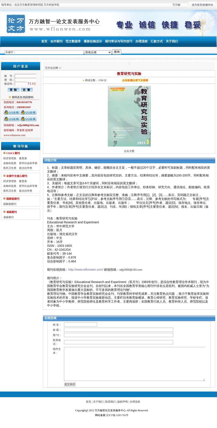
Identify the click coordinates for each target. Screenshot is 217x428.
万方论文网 (51, 67)
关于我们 (98, 401)
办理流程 (135, 401)
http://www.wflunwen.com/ (85, 269)
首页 (88, 401)
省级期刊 (8, 217)
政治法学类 (25, 168)
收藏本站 (208, 4)
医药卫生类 (9, 168)
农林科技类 (9, 163)
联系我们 (110, 401)
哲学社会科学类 (28, 163)
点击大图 (129, 151)
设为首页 (197, 4)
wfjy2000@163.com (130, 269)
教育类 (23, 158)
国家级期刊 (9, 204)
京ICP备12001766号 (117, 415)
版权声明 (122, 401)
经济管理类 (9, 158)
